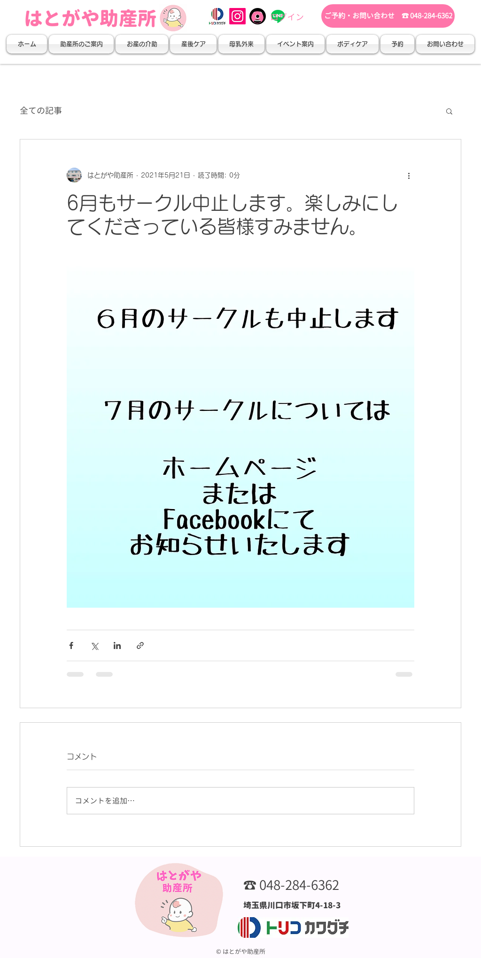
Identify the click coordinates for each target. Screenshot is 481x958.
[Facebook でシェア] (71, 645)
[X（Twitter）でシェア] (94, 645)
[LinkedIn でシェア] (117, 645)
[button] (81, 44)
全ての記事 (41, 110)
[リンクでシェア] (140, 645)
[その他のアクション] (408, 175)
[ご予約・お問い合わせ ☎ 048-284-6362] (388, 16)
